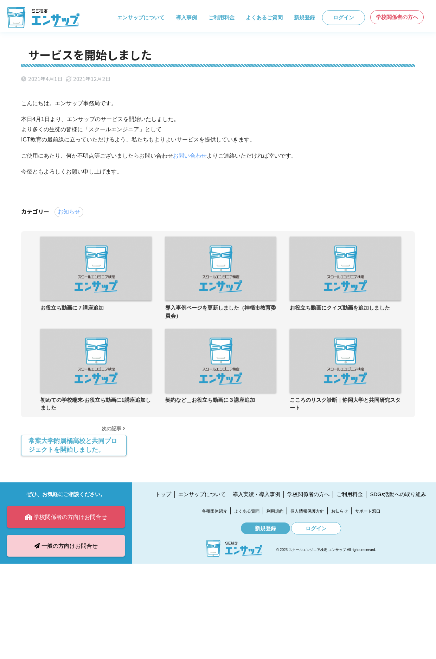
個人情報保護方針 (307, 511)
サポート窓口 (367, 511)
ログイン (343, 17)
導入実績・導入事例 (256, 494)
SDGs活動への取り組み (398, 494)
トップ (163, 494)
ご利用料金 (221, 17)
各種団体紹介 (214, 511)
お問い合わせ (190, 156)
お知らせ (69, 212)
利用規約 (275, 511)
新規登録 (304, 17)
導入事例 (186, 17)
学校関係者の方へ (397, 17)
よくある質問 (246, 511)
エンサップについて (141, 17)
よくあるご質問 (264, 17)
